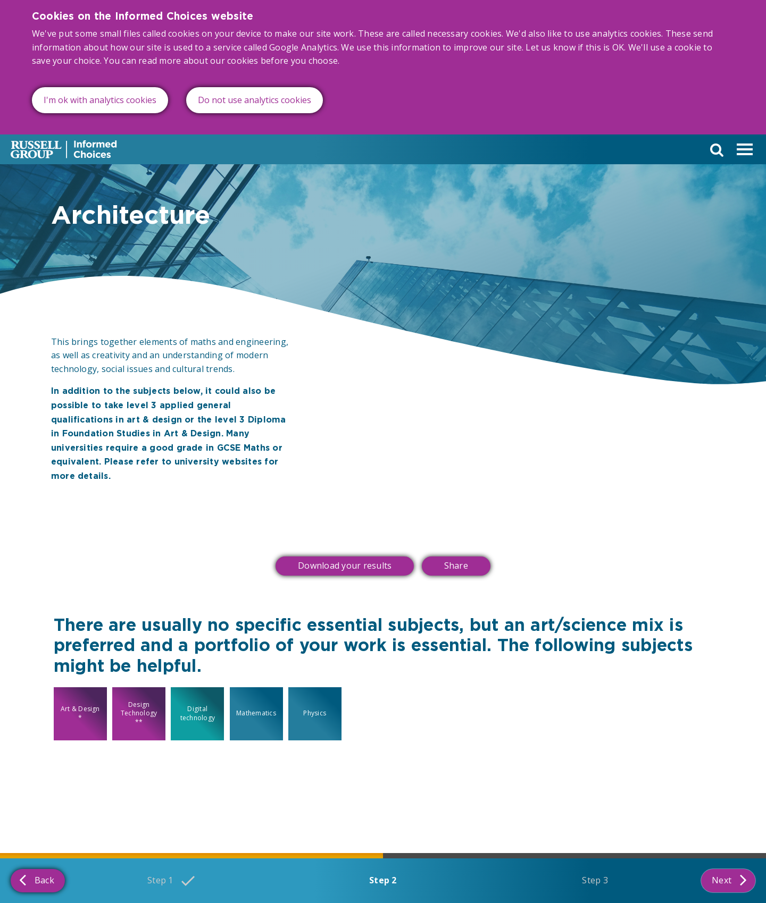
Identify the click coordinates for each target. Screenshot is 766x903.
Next (729, 879)
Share (456, 565)
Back (36, 879)
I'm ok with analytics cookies (100, 98)
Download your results (345, 565)
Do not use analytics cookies (254, 98)
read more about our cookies (198, 59)
